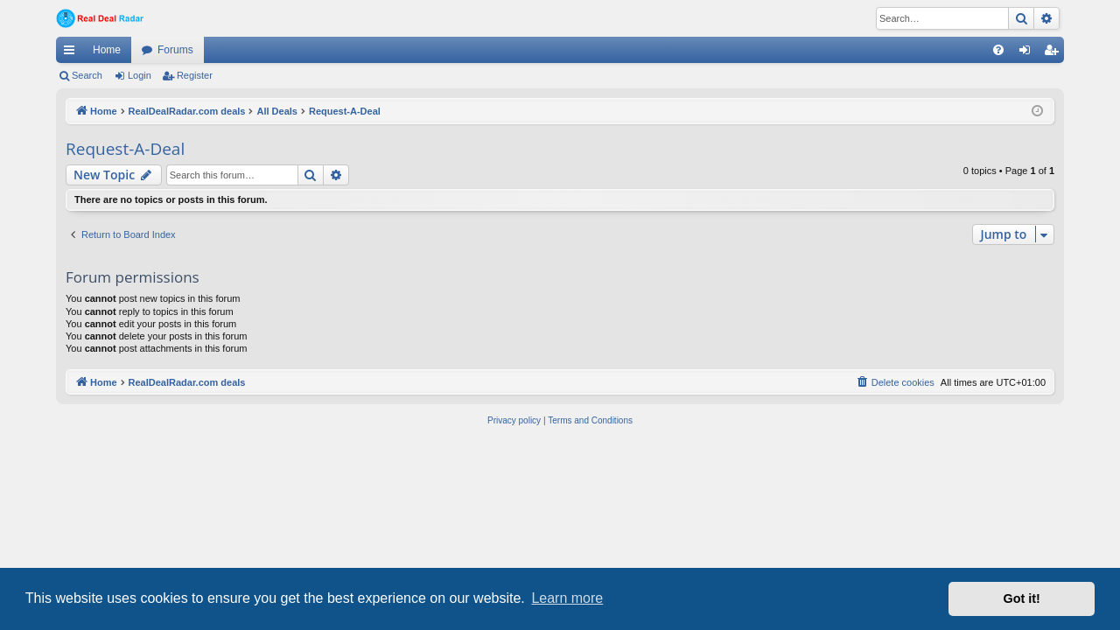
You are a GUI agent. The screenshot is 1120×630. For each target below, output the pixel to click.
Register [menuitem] (1055, 53)
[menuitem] (998, 50)
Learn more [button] (567, 598)
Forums (175, 50)
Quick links (72, 53)
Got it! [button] (1022, 599)
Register (195, 75)
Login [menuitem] (1028, 53)
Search (87, 75)
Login (139, 75)
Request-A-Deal (125, 148)
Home (107, 50)
